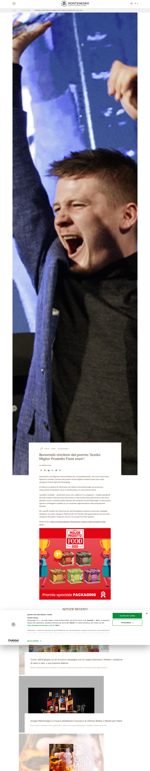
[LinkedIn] (49, 470)
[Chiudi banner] (147, 739)
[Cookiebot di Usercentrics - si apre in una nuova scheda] (13, 766)
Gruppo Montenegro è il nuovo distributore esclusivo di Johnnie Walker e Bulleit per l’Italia (75, 721)
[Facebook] (41, 470)
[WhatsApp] (52, 470)
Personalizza (127, 749)
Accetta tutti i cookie (127, 742)
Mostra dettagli (33, 767)
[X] (45, 470)
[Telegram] (56, 470)
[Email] (60, 470)
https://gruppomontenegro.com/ (39, 751)
